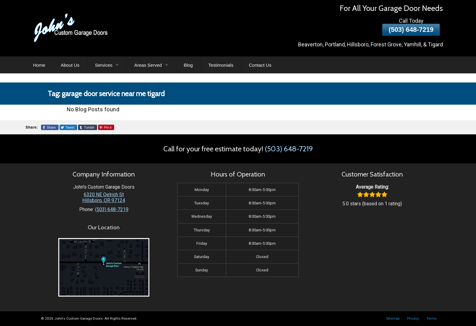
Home (39, 65)
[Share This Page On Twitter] (68, 127)
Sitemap (392, 318)
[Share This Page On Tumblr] (87, 127)
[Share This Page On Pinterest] (106, 127)
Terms (432, 318)
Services (104, 65)
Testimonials (220, 65)
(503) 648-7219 (411, 29)
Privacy (413, 318)
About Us (70, 65)
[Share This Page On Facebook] (50, 127)
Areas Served (148, 65)
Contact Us (260, 65)
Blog (188, 65)
